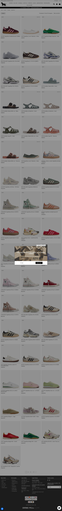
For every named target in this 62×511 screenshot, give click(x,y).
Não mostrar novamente (42, 245)
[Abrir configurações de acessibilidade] (2, 509)
